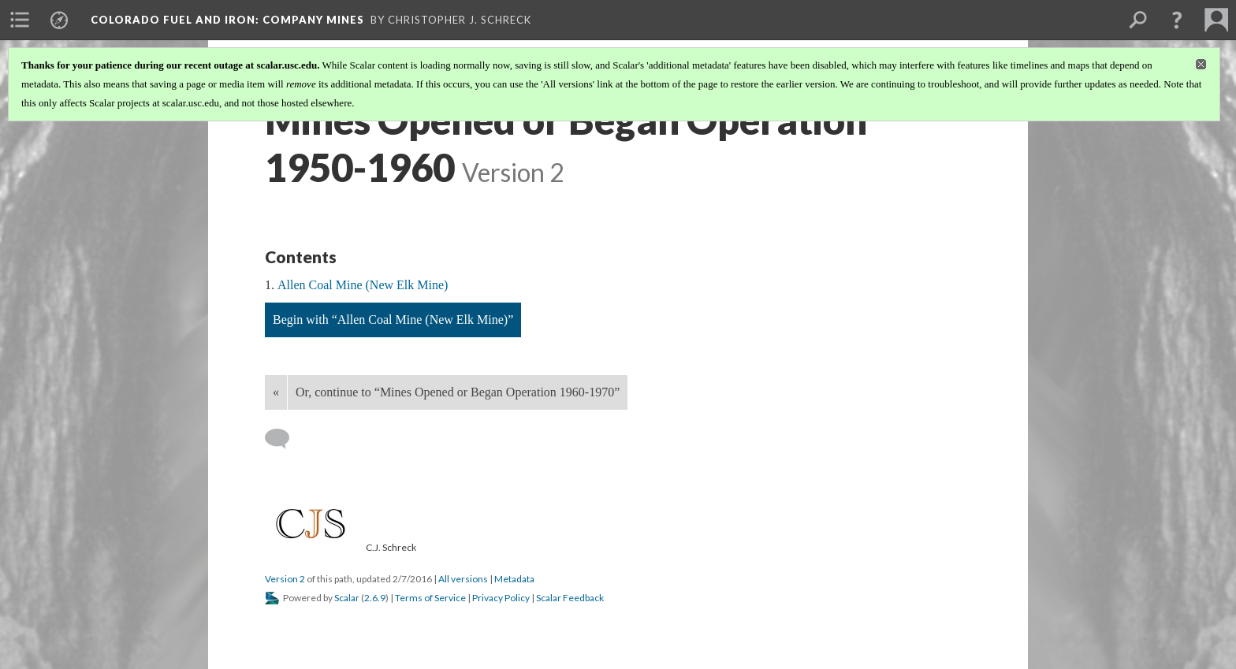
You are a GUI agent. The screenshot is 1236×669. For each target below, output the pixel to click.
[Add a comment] (284, 439)
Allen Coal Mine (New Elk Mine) (362, 285)
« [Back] (276, 392)
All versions (463, 579)
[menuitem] (19, 19)
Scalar (346, 598)
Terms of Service (430, 598)
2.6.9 (374, 598)
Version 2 (285, 579)
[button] (1177, 19)
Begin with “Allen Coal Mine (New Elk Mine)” (393, 319)
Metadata (514, 579)
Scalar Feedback (570, 598)
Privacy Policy (501, 598)
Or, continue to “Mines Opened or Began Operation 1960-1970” (458, 392)
